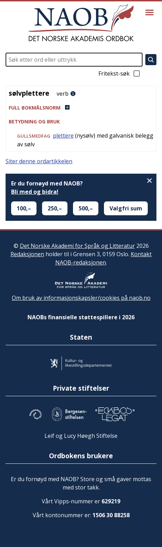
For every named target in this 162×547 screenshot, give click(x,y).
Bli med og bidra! (34, 192)
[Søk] (150, 59)
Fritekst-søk (119, 73)
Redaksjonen (27, 254)
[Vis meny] (149, 12)
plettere (63, 135)
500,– (86, 208)
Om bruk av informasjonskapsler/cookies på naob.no (81, 298)
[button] (81, 107)
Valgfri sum (126, 208)
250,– (55, 208)
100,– (24, 208)
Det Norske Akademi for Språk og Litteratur (77, 246)
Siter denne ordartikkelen (39, 161)
